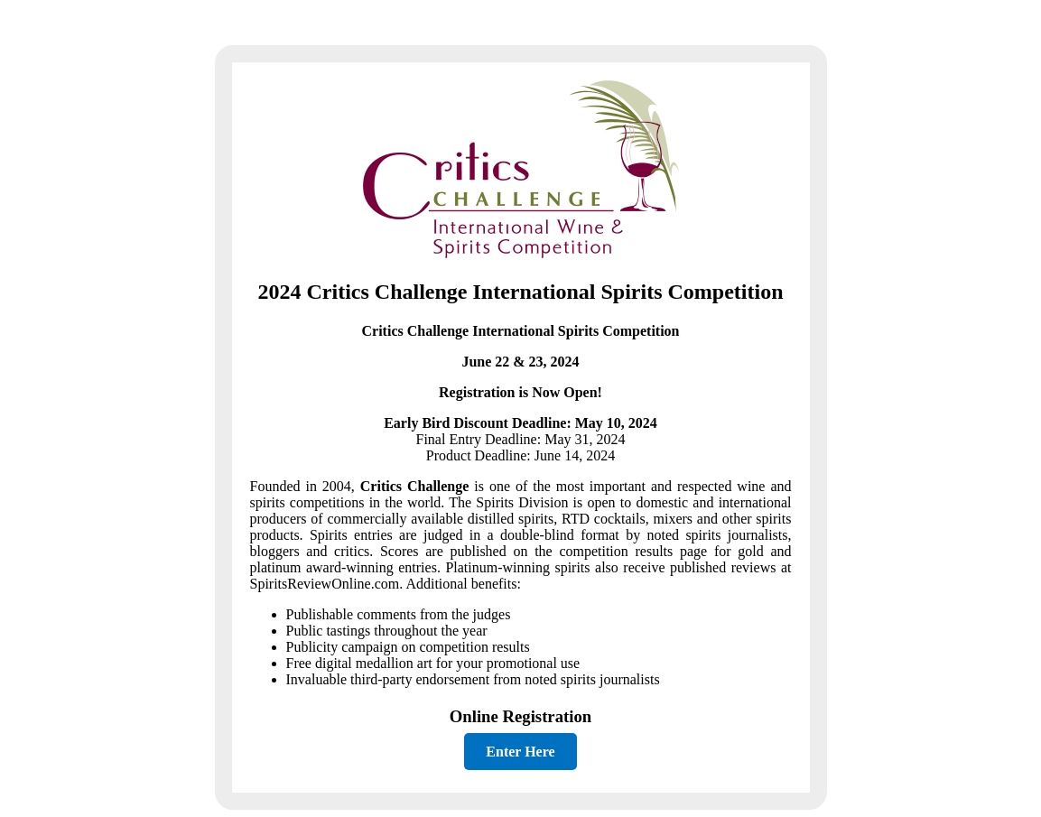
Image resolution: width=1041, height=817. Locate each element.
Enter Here (520, 751)
